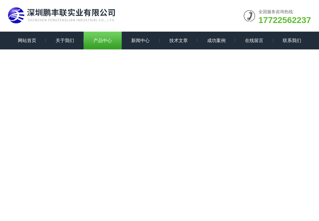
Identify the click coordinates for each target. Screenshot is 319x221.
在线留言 (254, 40)
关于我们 (65, 40)
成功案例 (216, 40)
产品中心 (102, 40)
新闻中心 (140, 40)
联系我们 (292, 40)
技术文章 (178, 40)
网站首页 (27, 40)
